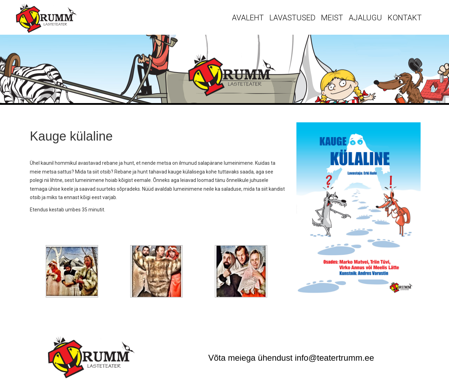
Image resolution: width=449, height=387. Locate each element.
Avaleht (248, 17)
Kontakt (405, 17)
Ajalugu (365, 17)
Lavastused (292, 17)
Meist (332, 17)
